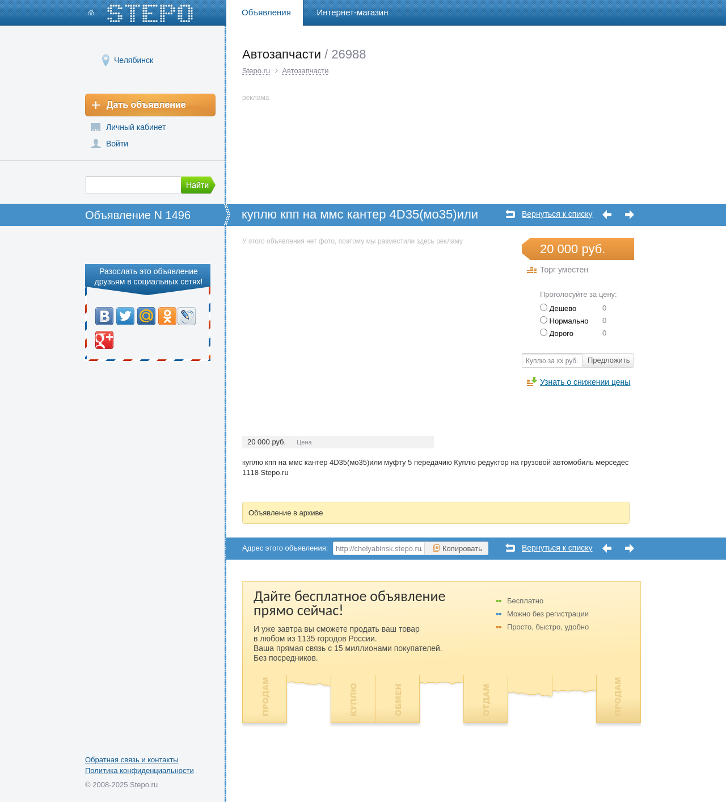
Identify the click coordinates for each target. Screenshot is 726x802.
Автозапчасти (305, 70)
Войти (117, 143)
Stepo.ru (256, 70)
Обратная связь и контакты (132, 759)
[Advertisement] (337, 326)
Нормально (564, 321)
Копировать (457, 548)
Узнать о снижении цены (585, 381)
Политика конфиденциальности (139, 770)
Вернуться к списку (557, 214)
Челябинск (133, 60)
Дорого (556, 333)
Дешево (558, 308)
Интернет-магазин (353, 12)
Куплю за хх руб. (552, 361)
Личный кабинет (136, 127)
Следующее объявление (629, 215)
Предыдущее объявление (606, 215)
